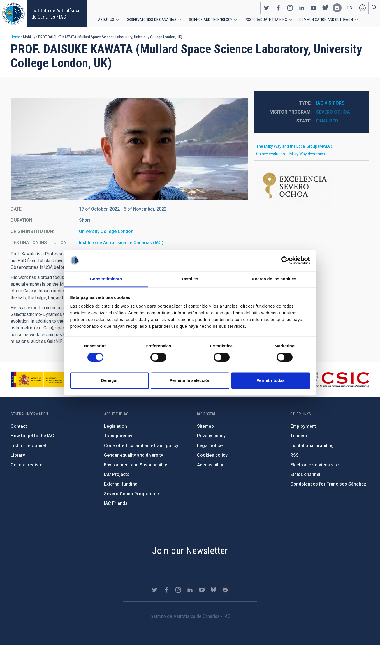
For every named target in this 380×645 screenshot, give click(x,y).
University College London (106, 231)
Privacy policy (211, 435)
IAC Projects (116, 474)
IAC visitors (330, 103)
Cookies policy (212, 455)
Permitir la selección (190, 380)
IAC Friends (116, 503)
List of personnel (28, 445)
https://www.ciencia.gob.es (42, 379)
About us (106, 19)
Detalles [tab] (190, 279)
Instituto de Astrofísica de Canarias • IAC (55, 14)
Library (18, 455)
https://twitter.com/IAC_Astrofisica (266, 8)
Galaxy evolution (270, 154)
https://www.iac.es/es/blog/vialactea (337, 8)
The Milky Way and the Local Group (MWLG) (294, 146)
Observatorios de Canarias (152, 19)
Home (15, 37)
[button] (129, 149)
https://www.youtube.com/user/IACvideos (313, 8)
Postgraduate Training (266, 19)
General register (27, 465)
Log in (362, 8)
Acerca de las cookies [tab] (274, 279)
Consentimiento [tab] (106, 279)
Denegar (109, 380)
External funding (121, 484)
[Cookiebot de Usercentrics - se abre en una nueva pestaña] (285, 260)
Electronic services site (314, 465)
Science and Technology (210, 19)
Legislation (115, 426)
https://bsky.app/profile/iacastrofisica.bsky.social (325, 8)
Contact (19, 426)
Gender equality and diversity (133, 455)
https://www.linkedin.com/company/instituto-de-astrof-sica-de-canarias (302, 8)
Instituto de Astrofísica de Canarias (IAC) (121, 242)
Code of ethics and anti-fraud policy (141, 445)
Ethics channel (305, 474)
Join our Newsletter (190, 550)
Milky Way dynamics (307, 154)
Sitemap (205, 426)
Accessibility (210, 465)
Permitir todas (270, 380)
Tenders (298, 435)
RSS (294, 455)
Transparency (118, 435)
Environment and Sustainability (135, 465)
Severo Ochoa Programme (131, 493)
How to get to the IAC (32, 435)
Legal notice (210, 445)
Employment (303, 426)
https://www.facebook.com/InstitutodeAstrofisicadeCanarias (278, 8)
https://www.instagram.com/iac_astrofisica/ (290, 8)
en (349, 8)
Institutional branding (312, 445)
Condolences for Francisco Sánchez (328, 484)
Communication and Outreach (326, 19)
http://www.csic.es (338, 379)
